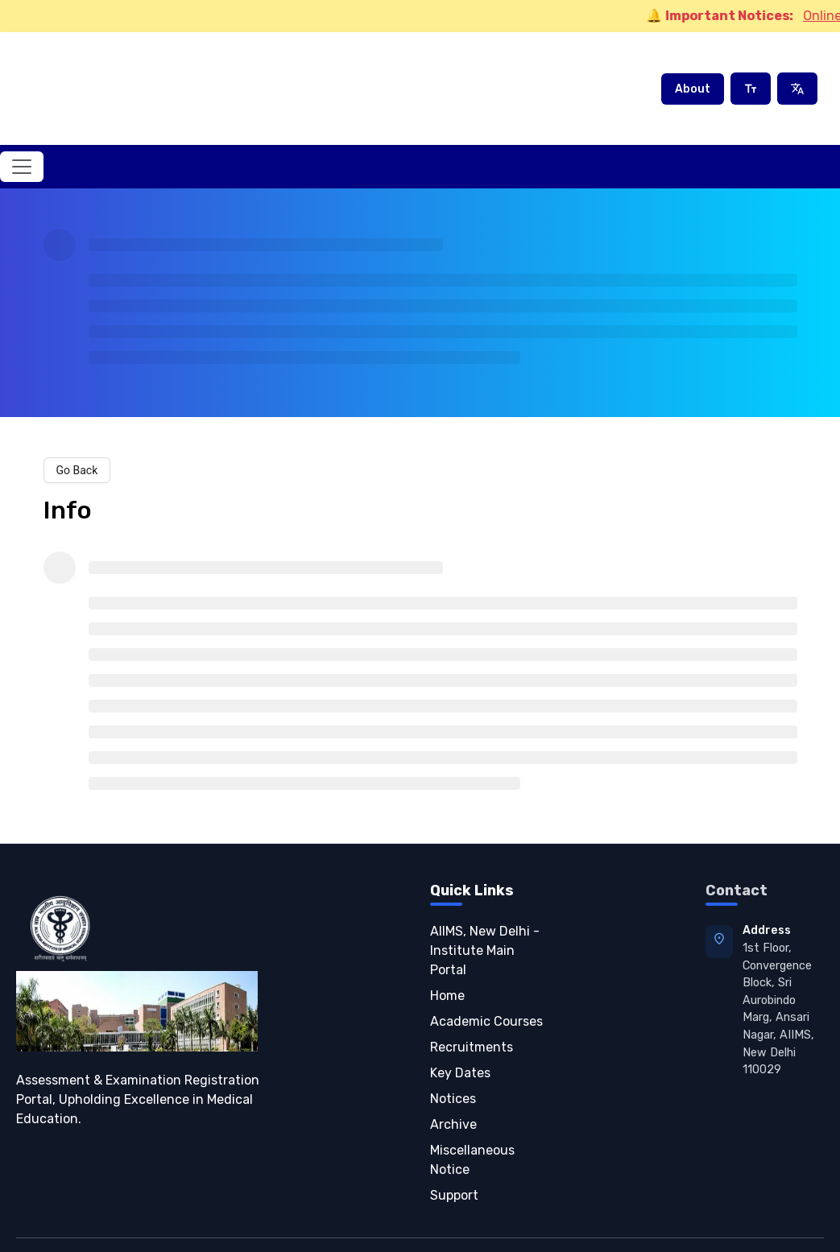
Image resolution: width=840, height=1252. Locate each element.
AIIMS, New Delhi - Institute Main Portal (485, 909)
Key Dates (460, 1031)
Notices (453, 1056)
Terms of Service (615, 1224)
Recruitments (471, 1005)
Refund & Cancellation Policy (748, 1224)
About (692, 68)
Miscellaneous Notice (472, 1118)
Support (454, 1153)
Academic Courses (486, 979)
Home (447, 953)
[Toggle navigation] (21, 124)
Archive (453, 1082)
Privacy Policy (521, 1224)
